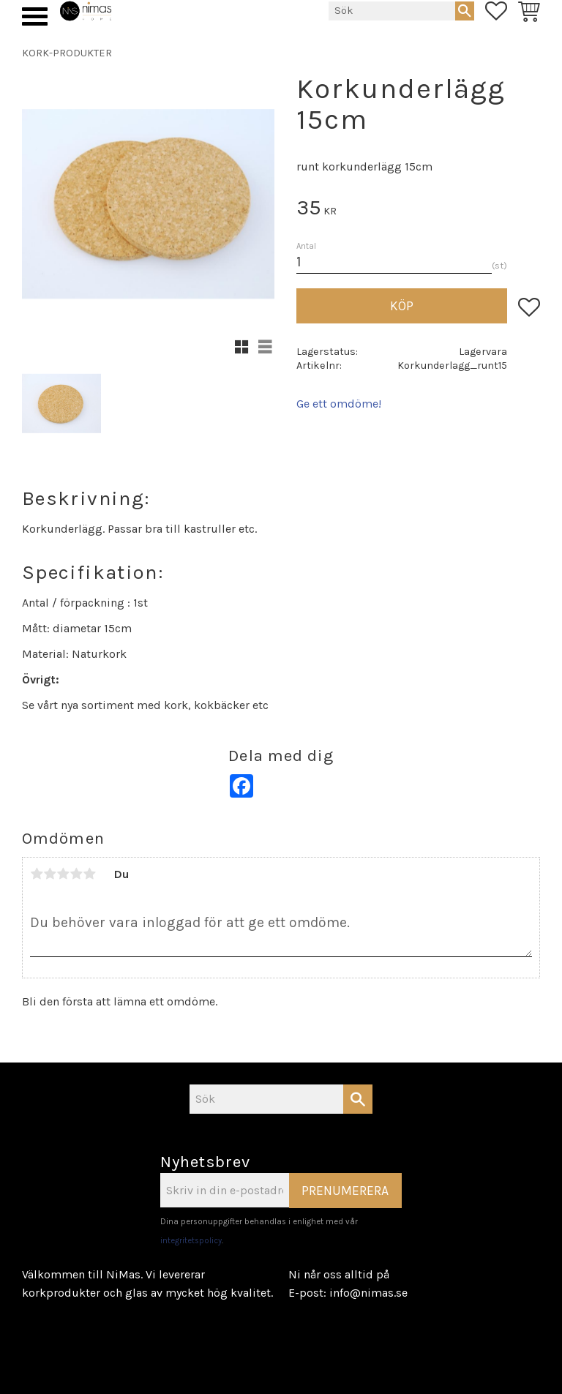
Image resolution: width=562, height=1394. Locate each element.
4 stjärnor (76, 873)
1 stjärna (36, 873)
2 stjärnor (49, 873)
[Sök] (464, 10)
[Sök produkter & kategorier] (392, 10)
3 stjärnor (63, 873)
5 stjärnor (89, 873)
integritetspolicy (191, 1240)
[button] (35, 16)
